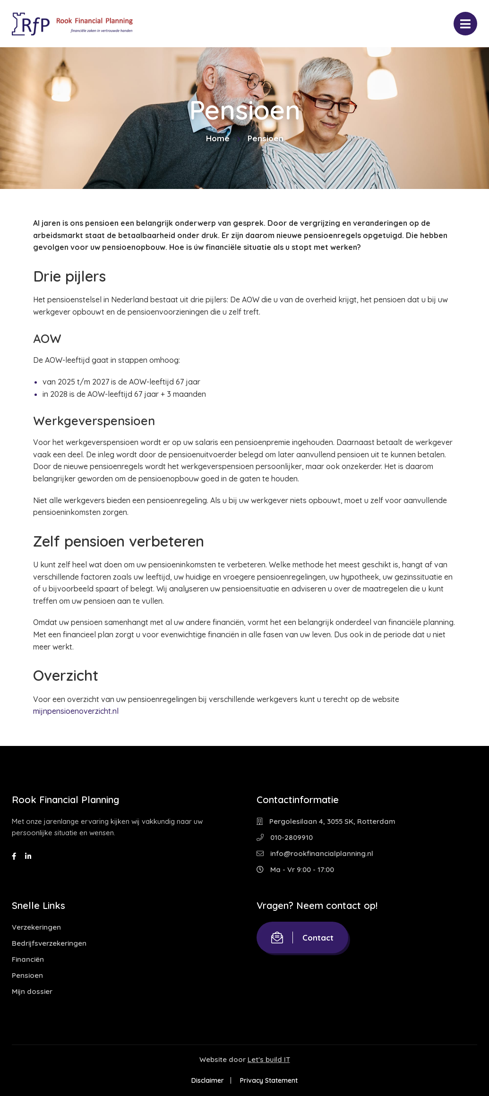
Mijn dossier (32, 991)
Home (218, 138)
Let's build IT (269, 1059)
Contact (302, 937)
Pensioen (27, 975)
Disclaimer (207, 1080)
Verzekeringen (36, 927)
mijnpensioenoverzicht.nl (76, 711)
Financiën (28, 959)
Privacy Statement (269, 1080)
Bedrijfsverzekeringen (49, 943)
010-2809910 (285, 837)
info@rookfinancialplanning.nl (315, 853)
